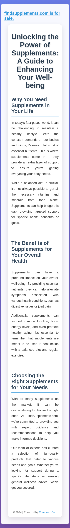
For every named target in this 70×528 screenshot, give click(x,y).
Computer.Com (48, 512)
